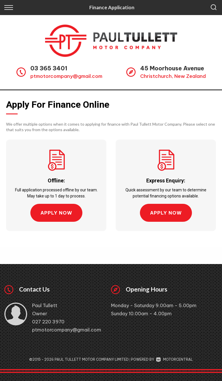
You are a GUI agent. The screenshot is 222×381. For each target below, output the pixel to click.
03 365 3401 (48, 68)
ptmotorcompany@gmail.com (66, 76)
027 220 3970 (48, 322)
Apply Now (56, 213)
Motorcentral (174, 359)
